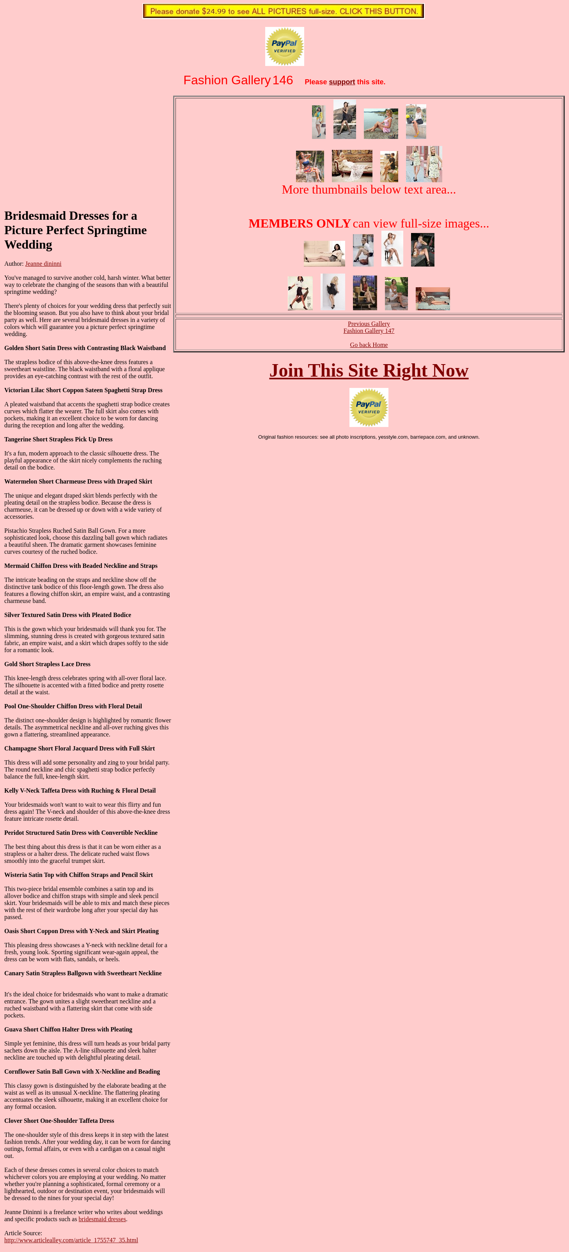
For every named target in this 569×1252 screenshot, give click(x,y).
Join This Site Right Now (368, 370)
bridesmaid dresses (102, 1219)
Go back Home (369, 344)
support (342, 82)
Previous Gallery (369, 323)
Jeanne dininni (43, 263)
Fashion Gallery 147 (369, 330)
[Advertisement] (62, 151)
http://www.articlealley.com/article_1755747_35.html (71, 1240)
